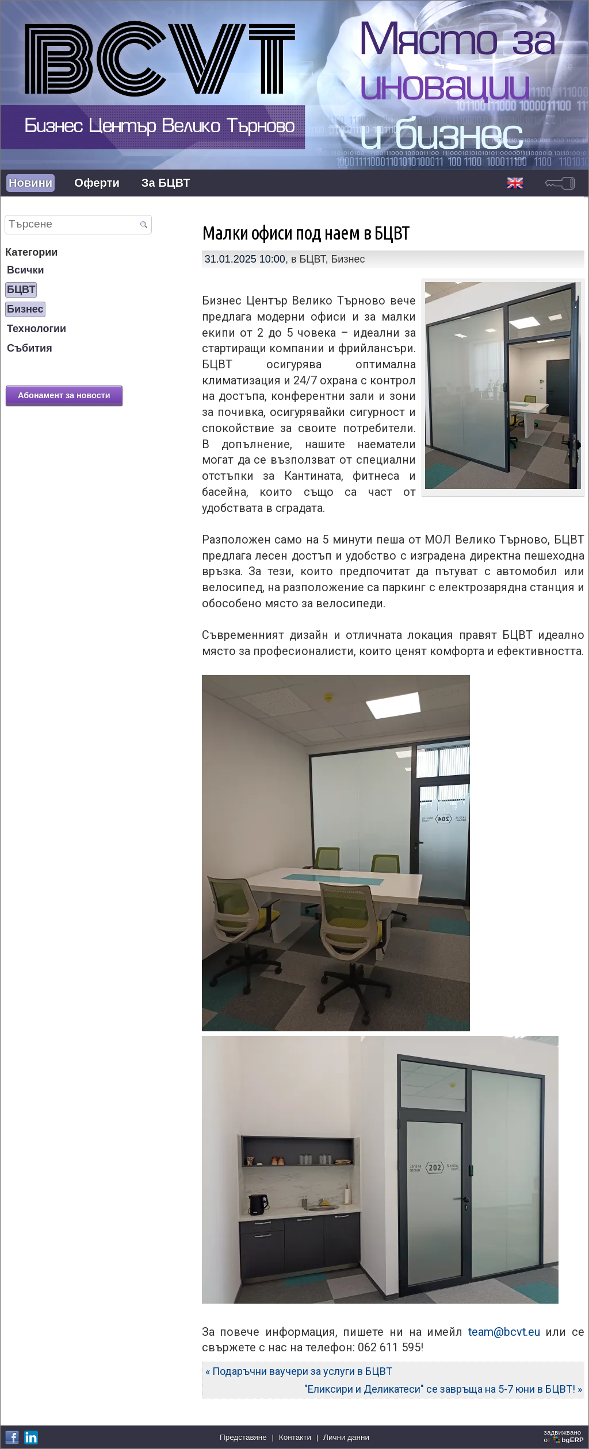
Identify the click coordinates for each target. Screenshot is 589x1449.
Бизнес (25, 309)
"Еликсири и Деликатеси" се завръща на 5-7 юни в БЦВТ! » (443, 1389)
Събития (29, 348)
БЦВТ (21, 289)
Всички (25, 270)
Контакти (295, 1437)
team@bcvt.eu (504, 1332)
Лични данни (346, 1437)
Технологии (36, 328)
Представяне (243, 1437)
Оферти (97, 182)
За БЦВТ (165, 182)
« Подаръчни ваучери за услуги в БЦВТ (298, 1371)
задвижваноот (565, 1435)
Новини (30, 182)
